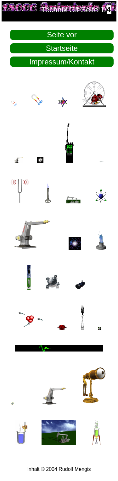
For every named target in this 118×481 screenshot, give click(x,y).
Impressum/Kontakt (61, 61)
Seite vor (62, 34)
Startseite (62, 48)
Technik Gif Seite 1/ (77, 9)
